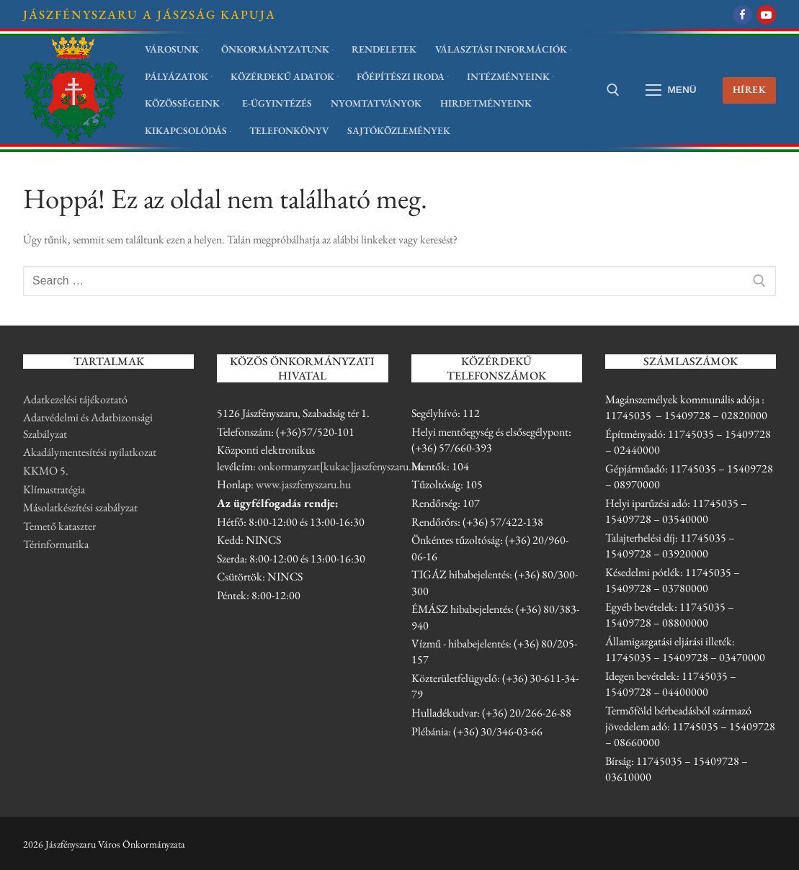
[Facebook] (742, 14)
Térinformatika (56, 544)
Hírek (750, 89)
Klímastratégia (54, 489)
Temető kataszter (59, 526)
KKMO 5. (45, 470)
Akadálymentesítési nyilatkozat (89, 451)
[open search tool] (613, 90)
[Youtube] (766, 14)
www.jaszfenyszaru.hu (303, 484)
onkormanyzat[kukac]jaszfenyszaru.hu (340, 466)
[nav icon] (671, 90)
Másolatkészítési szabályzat (80, 507)
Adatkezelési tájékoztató (75, 399)
